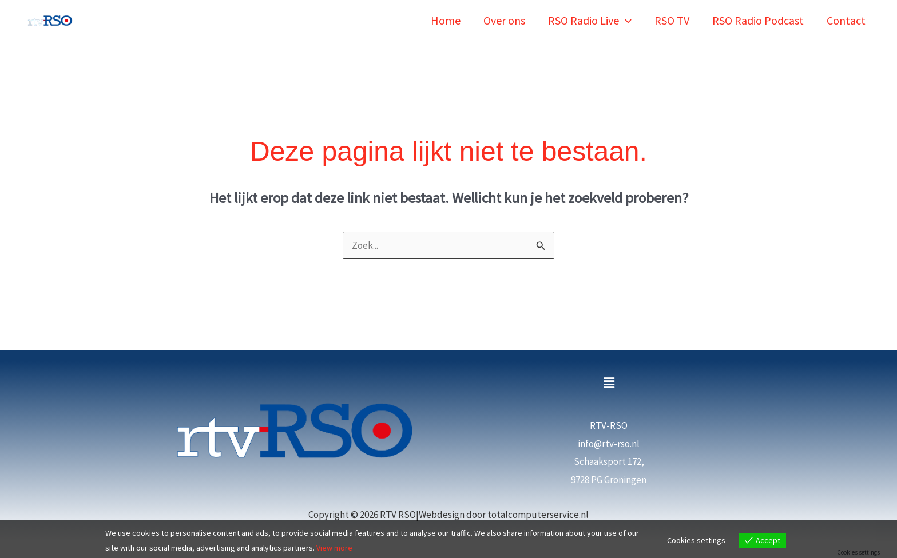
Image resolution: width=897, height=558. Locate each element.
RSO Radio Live (590, 20)
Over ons (504, 20)
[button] (625, 20)
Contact (846, 20)
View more (334, 548)
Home (446, 20)
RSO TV (671, 20)
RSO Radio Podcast (758, 20)
